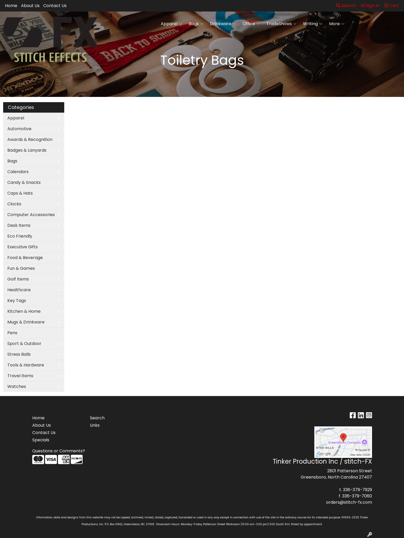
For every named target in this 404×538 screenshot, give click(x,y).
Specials (40, 440)
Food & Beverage (25, 258)
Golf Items (18, 279)
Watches (16, 386)
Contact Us (55, 6)
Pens (12, 333)
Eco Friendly (19, 236)
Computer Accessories (31, 215)
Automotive (19, 129)
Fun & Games (21, 268)
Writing (312, 24)
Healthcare (19, 290)
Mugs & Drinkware (26, 322)
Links (95, 425)
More (336, 24)
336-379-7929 (357, 490)
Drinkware (223, 24)
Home (11, 6)
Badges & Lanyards (26, 150)
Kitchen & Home (24, 311)
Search (346, 6)
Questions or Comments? (58, 451)
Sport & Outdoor (24, 344)
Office (251, 24)
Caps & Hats (20, 193)
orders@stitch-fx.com (349, 502)
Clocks (14, 204)
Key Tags (16, 301)
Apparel (171, 24)
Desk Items (18, 225)
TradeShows (281, 24)
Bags (196, 24)
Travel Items (20, 376)
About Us (30, 6)
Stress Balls (19, 354)
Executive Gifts (22, 247)
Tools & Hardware (25, 365)
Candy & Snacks (24, 182)
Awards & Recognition (29, 139)
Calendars (18, 172)
